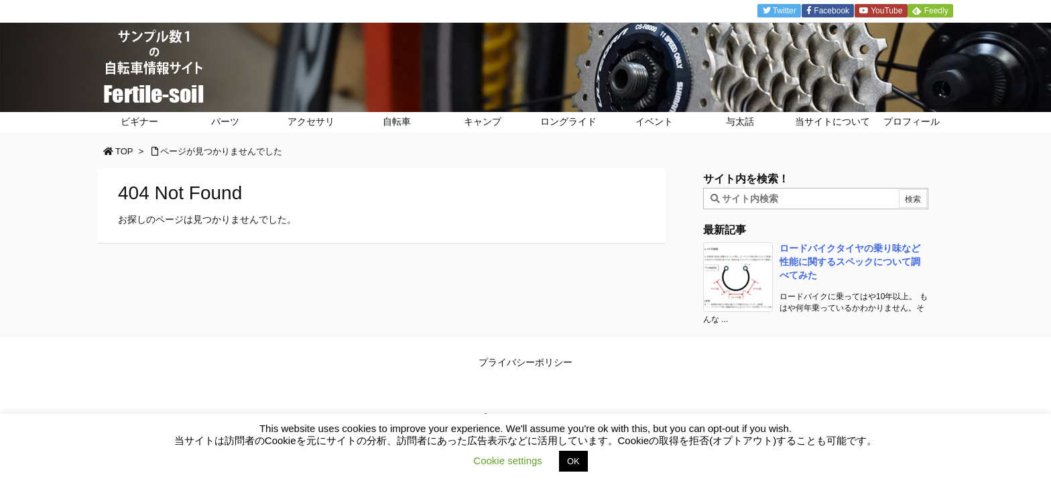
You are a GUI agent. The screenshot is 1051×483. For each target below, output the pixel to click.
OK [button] (573, 461)
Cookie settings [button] (507, 460)
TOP (124, 151)
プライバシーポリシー (525, 362)
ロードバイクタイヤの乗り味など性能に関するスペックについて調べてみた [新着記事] (850, 261)
